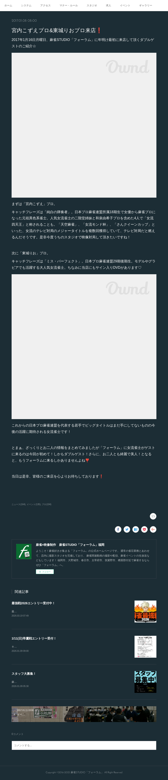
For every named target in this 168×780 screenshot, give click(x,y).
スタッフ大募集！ (24, 674)
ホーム (8, 5)
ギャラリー (145, 5)
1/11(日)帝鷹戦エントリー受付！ (34, 638)
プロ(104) (46, 504)
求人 (108, 5)
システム (26, 5)
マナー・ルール (69, 5)
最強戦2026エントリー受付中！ (33, 603)
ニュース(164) (18, 504)
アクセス (45, 5)
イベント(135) (33, 504)
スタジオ (92, 5)
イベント (125, 5)
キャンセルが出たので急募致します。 (34, 646)
